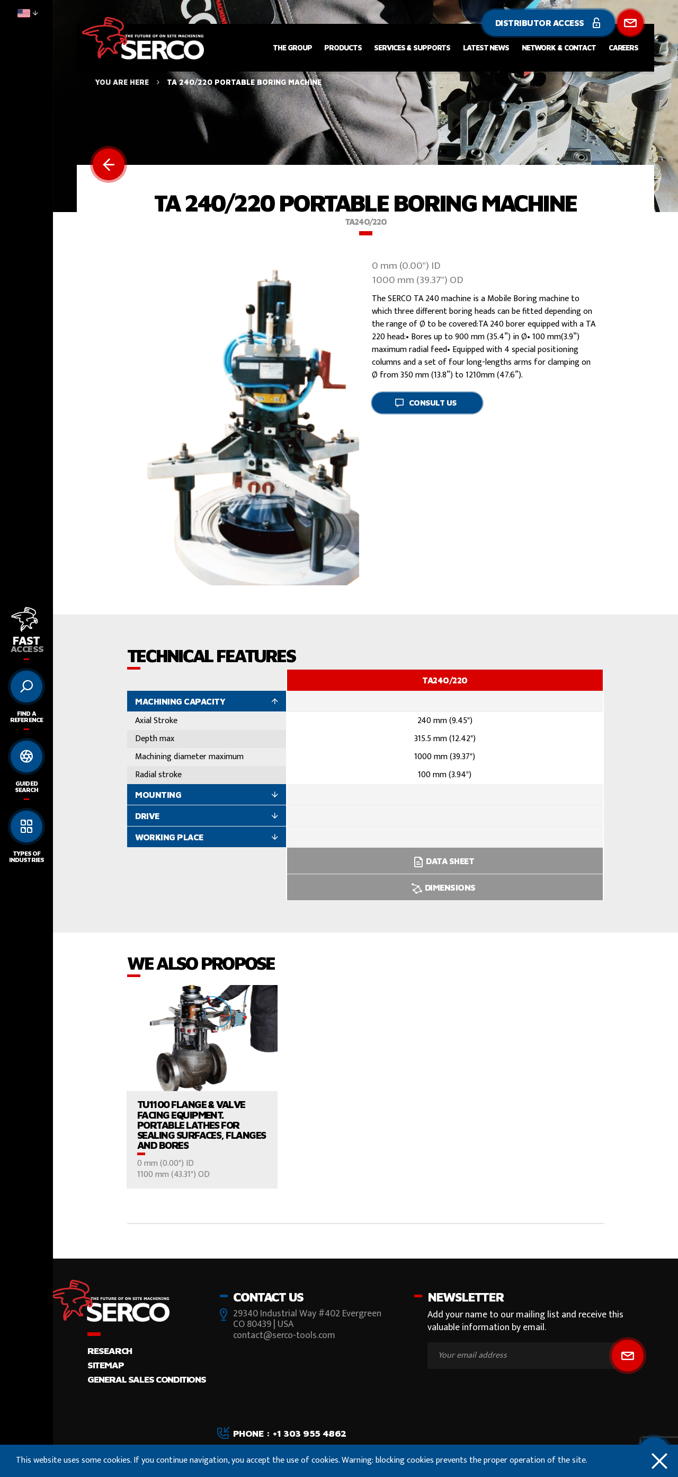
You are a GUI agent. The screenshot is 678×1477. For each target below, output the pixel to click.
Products (342, 47)
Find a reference (26, 716)
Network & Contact (559, 47)
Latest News (486, 47)
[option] (445, 785)
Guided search (26, 786)
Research (109, 1350)
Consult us (426, 402)
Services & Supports (412, 47)
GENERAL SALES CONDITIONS (146, 1379)
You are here (122, 81)
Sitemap (105, 1364)
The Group (292, 47)
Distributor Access (548, 22)
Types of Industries (26, 856)
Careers (623, 47)
